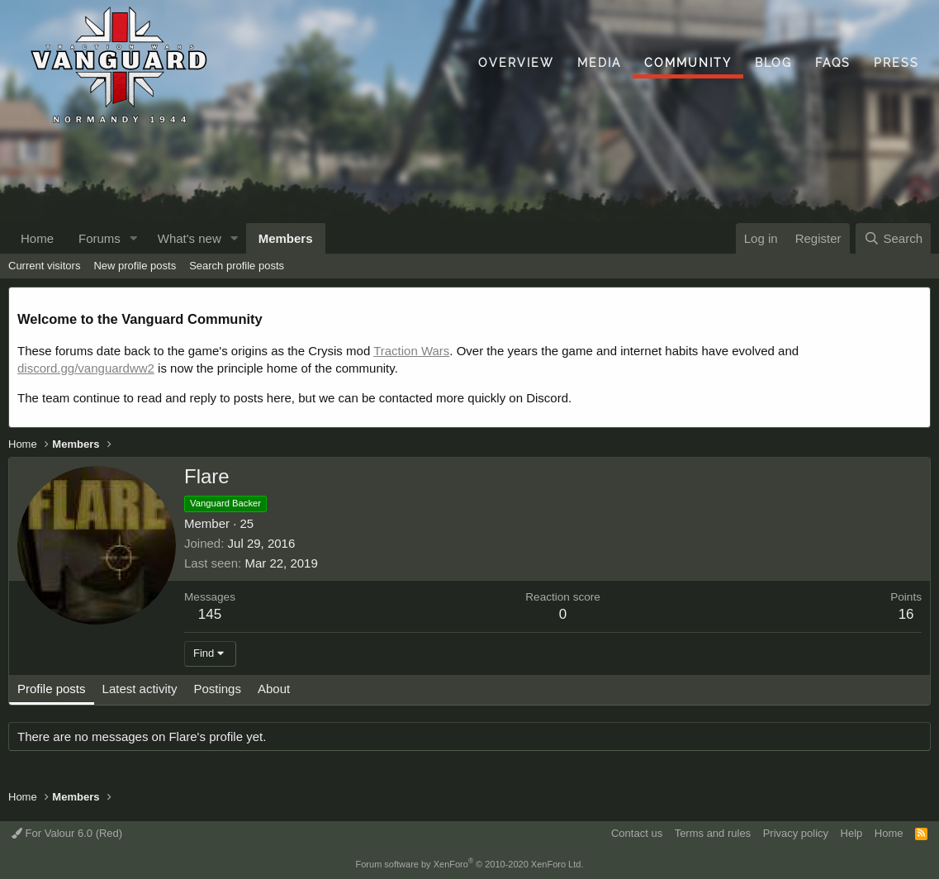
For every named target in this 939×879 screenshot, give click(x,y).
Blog (773, 62)
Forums (99, 238)
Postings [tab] (217, 689)
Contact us (636, 833)
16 (906, 614)
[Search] (893, 238)
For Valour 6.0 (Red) (67, 833)
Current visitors (44, 265)
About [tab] (274, 689)
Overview (516, 62)
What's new (189, 238)
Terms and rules (713, 833)
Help (852, 833)
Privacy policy (795, 833)
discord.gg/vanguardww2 (85, 368)
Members (285, 238)
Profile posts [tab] (51, 689)
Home (37, 238)
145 (209, 614)
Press (896, 62)
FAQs (833, 62)
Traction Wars (411, 351)
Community (688, 62)
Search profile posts (236, 265)
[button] (133, 238)
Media (599, 62)
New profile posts (134, 265)
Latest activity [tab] (140, 689)
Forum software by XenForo (470, 864)
